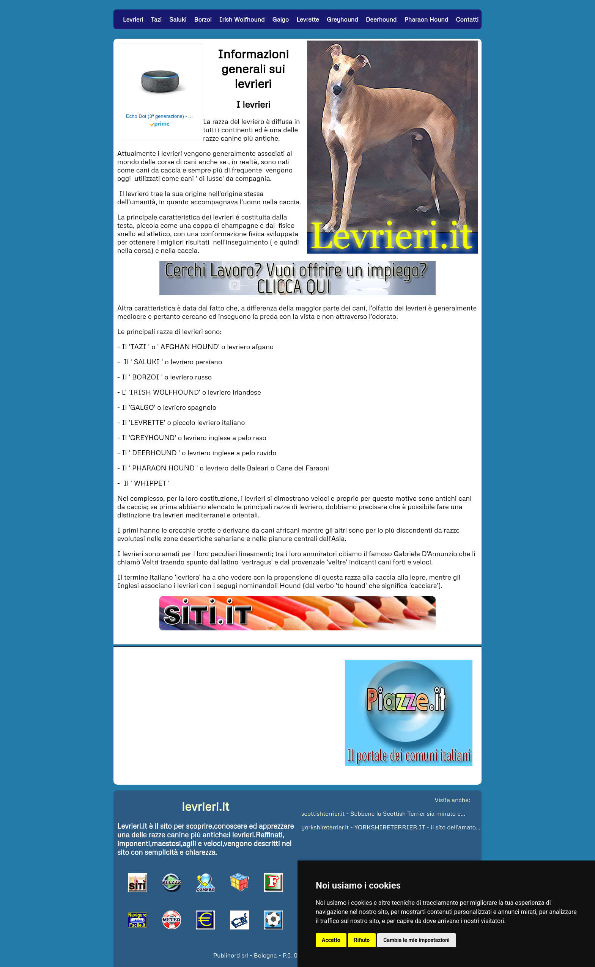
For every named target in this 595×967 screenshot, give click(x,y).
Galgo (280, 19)
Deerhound (381, 19)
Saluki (177, 19)
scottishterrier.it (323, 813)
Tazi (156, 19)
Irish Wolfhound (242, 19)
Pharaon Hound (426, 19)
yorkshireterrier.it (325, 827)
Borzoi (202, 19)
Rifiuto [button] (362, 940)
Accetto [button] (331, 940)
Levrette (307, 19)
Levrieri (133, 19)
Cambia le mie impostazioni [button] (416, 940)
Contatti (467, 19)
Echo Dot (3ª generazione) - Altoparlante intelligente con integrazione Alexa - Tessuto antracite (160, 116)
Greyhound (342, 19)
